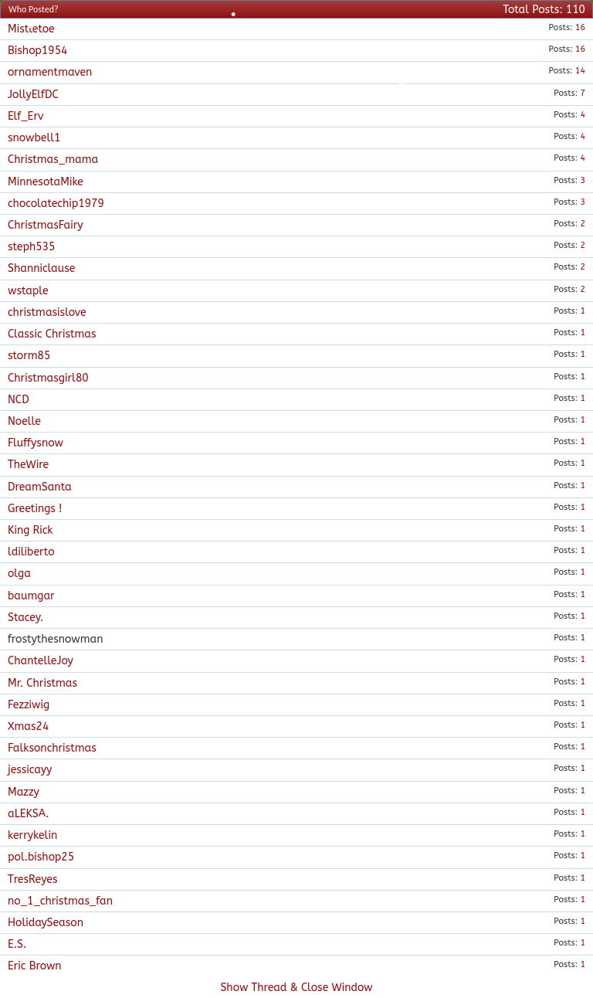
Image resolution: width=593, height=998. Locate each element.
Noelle (24, 421)
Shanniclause (41, 268)
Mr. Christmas (42, 683)
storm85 (29, 355)
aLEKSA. (28, 813)
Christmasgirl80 (48, 378)
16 (580, 27)
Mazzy (23, 792)
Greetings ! (35, 508)
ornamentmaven (50, 72)
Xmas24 (28, 726)
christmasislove (47, 312)
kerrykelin (32, 835)
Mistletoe (31, 29)
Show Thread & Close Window (296, 987)
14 (580, 71)
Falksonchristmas (52, 748)
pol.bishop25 (41, 857)
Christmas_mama (53, 159)
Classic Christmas (52, 334)
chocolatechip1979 (56, 203)
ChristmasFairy (45, 225)
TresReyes (32, 879)
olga (19, 573)
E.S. (17, 944)
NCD (18, 399)
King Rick (30, 530)
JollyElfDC (33, 94)
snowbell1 (34, 137)
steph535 (32, 246)
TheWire (28, 464)
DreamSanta (40, 487)
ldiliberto (31, 551)
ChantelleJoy (40, 660)
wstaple (28, 290)
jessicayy (30, 769)
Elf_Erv (25, 116)
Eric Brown (35, 966)
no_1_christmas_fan (60, 901)
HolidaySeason (45, 922)
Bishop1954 (37, 50)
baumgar (31, 596)
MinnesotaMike (45, 181)
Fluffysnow (35, 443)
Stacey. (25, 617)
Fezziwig (28, 704)
